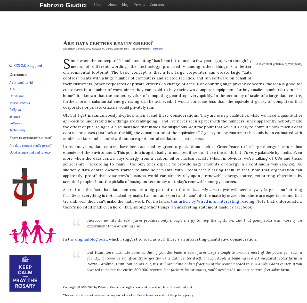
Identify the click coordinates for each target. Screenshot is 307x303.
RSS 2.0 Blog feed (25, 65)
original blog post (91, 239)
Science (14, 116)
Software (15, 123)
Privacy (139, 5)
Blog (125, 5)
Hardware (16, 96)
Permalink (158, 49)
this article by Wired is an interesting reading (212, 201)
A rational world (21, 82)
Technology (17, 130)
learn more (153, 295)
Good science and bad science (30, 152)
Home (98, 5)
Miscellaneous (19, 103)
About (112, 5)
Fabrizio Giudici (63, 5)
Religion (15, 110)
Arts (12, 89)
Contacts (157, 5)
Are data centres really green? (30, 146)
